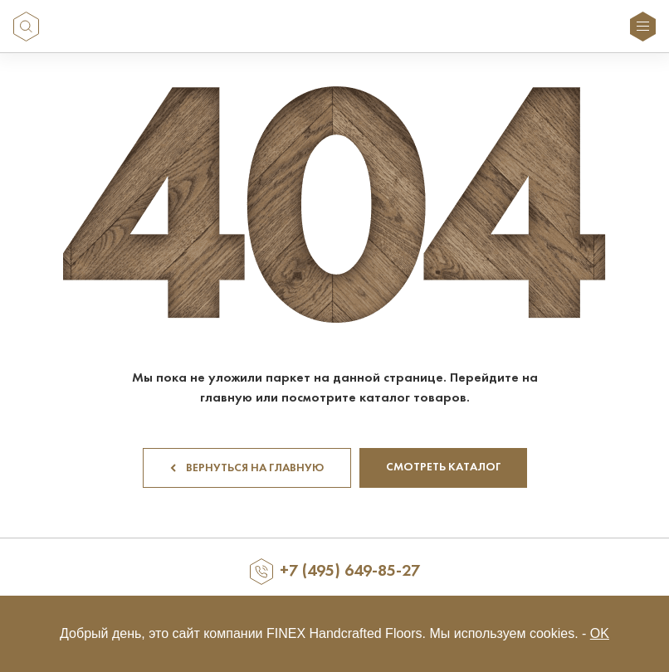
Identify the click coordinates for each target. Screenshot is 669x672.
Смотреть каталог (443, 467)
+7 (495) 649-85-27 (350, 571)
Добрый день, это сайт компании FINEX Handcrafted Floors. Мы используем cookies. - (334, 633)
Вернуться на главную (247, 468)
